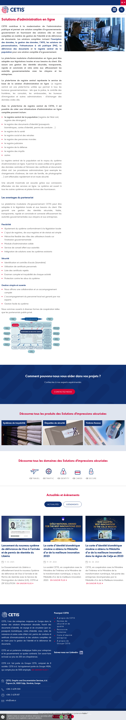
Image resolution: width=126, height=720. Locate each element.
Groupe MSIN (45, 666)
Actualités (53, 504)
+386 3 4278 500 (13, 689)
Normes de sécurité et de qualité (63, 623)
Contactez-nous (63, 392)
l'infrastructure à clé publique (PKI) (37, 45)
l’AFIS (42, 42)
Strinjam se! (61, 717)
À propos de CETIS (66, 618)
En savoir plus (24, 583)
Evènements (72, 504)
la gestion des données (26, 42)
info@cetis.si (11, 700)
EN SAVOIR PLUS (39, 670)
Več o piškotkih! (66, 717)
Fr (123, 2)
